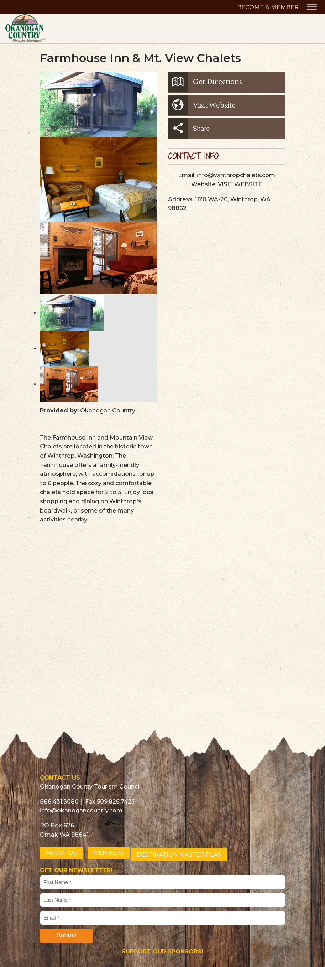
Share (189, 128)
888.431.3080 (59, 801)
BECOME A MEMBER (268, 7)
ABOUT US (61, 852)
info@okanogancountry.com (81, 810)
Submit (66, 935)
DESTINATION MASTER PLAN (179, 854)
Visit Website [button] (202, 105)
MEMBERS (108, 852)
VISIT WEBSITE (240, 184)
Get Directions (205, 82)
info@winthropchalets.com (236, 175)
